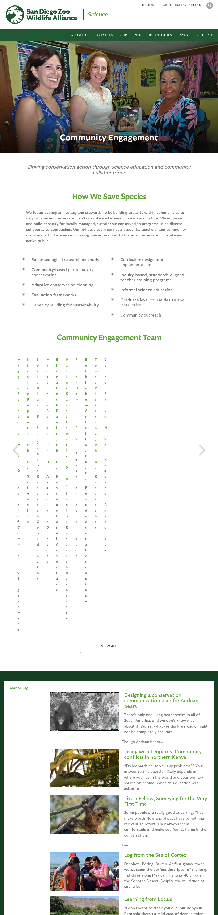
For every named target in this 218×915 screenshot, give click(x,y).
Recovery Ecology (66, 873)
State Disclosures (128, 905)
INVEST (184, 35)
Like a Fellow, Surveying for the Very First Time (165, 589)
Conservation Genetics (70, 844)
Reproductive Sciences (70, 850)
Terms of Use (99, 905)
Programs (121, 782)
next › (133, 732)
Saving (20, 782)
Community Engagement (71, 879)
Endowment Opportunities (182, 844)
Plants (113, 862)
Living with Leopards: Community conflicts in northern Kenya (163, 543)
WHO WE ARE (81, 35)
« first (75, 732)
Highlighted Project (177, 838)
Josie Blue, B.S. (147, 404)
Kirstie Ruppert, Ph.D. (93, 404)
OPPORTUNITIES (160, 35)
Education (96, 782)
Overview (168, 782)
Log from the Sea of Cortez (155, 644)
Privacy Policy (73, 905)
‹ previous (92, 732)
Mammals (115, 844)
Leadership (62, 838)
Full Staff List (64, 885)
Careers (167, 5)
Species (37, 782)
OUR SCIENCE (130, 35)
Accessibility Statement (188, 905)
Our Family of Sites (188, 5)
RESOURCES (205, 35)
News (4, 865)
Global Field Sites (12, 860)
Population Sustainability (72, 856)
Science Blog (148, 5)
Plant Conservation (67, 868)
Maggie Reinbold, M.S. (40, 404)
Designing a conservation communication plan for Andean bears (161, 489)
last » (146, 732)
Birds (112, 850)
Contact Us (156, 905)
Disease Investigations (70, 862)
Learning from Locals (148, 688)
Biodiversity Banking (69, 891)
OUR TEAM (105, 35)
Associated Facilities (14, 854)
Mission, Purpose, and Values (19, 838)
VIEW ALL (109, 435)
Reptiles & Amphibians (124, 856)
